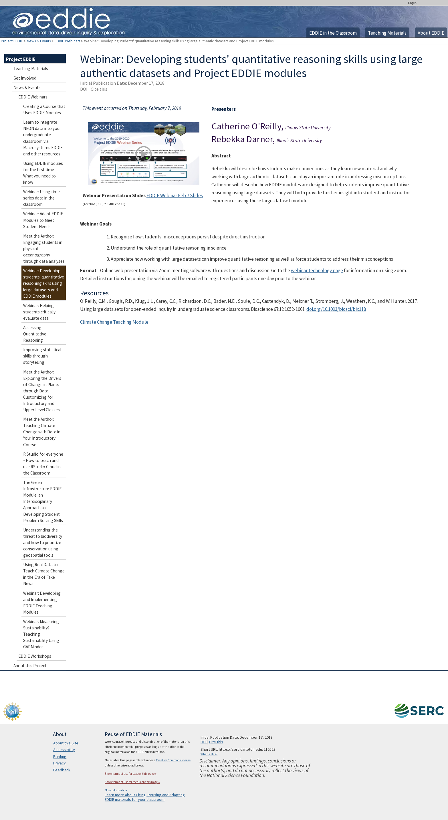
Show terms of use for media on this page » (132, 782)
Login (412, 3)
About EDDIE (431, 33)
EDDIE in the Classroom (333, 33)
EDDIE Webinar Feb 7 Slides (174, 195)
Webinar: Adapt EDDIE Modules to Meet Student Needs (43, 220)
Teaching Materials (387, 33)
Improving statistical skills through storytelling (42, 356)
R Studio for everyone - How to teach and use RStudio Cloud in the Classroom (43, 463)
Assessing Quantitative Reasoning (34, 334)
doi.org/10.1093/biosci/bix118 (336, 309)
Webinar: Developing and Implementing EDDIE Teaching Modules (42, 602)
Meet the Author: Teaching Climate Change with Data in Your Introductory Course (41, 431)
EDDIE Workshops (34, 656)
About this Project (30, 665)
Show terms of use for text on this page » (131, 774)
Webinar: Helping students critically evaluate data (39, 312)
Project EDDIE (12, 41)
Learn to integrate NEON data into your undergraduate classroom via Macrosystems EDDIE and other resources (43, 137)
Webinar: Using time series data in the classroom (41, 198)
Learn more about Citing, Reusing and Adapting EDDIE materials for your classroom (145, 797)
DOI (84, 89)
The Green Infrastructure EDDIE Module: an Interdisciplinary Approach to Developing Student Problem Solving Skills (43, 501)
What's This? (209, 754)
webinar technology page (317, 270)
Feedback (61, 769)
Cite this (99, 89)
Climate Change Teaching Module (114, 322)
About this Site (65, 743)
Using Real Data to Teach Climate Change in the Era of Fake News (44, 574)
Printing (59, 756)
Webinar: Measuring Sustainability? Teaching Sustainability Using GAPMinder (41, 634)
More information (116, 790)
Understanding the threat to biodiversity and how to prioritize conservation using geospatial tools (42, 542)
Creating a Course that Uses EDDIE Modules (44, 109)
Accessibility (64, 749)
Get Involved (24, 78)
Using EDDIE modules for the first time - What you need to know (43, 173)
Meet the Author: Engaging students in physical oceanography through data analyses (44, 248)
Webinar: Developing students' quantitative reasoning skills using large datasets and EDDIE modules (43, 283)
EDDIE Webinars (67, 41)
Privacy (59, 763)
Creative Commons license (173, 760)
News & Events (39, 41)
